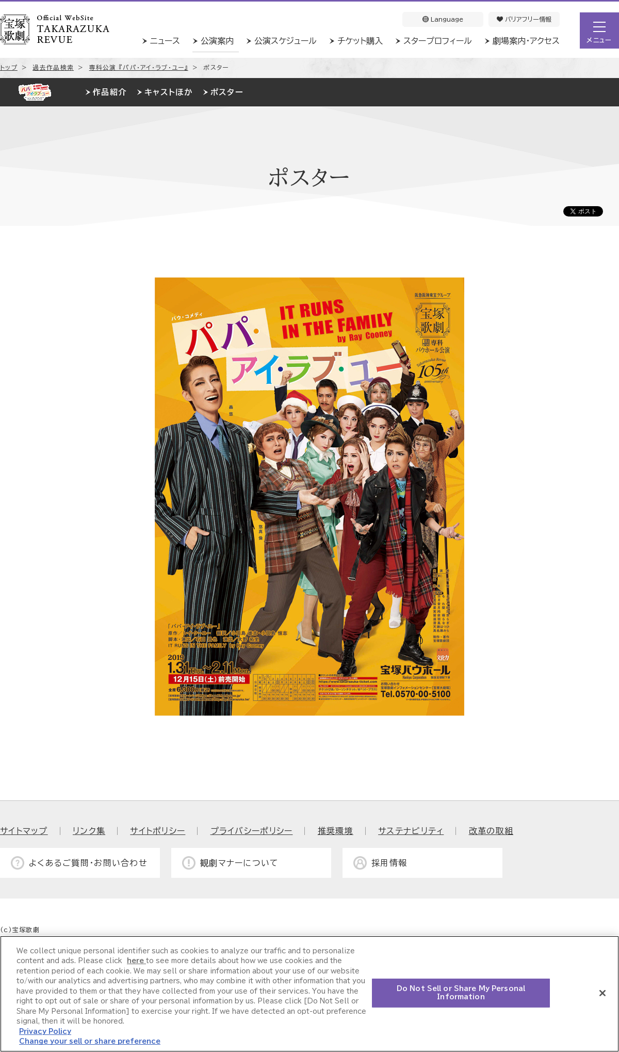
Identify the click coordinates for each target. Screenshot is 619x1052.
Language (442, 19)
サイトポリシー (157, 831)
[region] (309, 994)
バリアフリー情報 (524, 19)
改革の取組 (491, 831)
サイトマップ (24, 831)
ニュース (165, 41)
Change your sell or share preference (89, 1041)
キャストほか (168, 92)
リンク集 (89, 831)
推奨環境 (335, 831)
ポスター (226, 92)
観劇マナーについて (239, 863)
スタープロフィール (437, 41)
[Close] (602, 993)
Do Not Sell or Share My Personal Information (461, 992)
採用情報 (389, 863)
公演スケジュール (285, 41)
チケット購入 (360, 41)
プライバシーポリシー (251, 831)
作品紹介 (109, 92)
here (136, 960)
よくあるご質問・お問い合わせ (88, 863)
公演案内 (217, 41)
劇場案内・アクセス (526, 41)
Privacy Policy (45, 1031)
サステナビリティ (411, 831)
